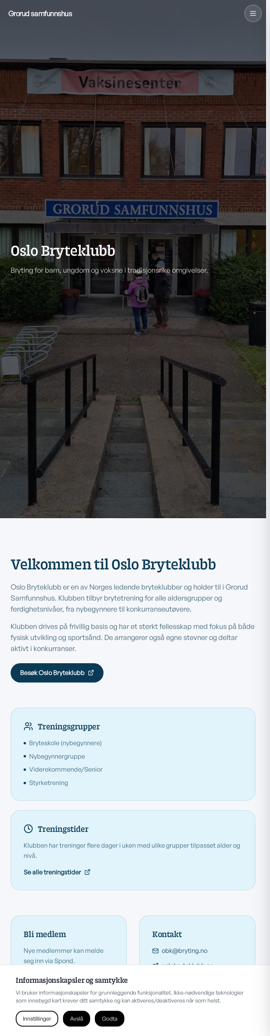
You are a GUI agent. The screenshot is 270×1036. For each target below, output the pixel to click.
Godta (109, 1018)
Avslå (76, 1018)
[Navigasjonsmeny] (253, 13)
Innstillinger (37, 1018)
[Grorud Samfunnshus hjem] (40, 13)
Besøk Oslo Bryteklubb (57, 673)
